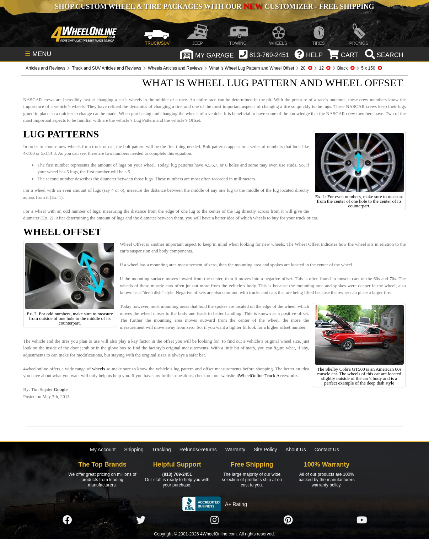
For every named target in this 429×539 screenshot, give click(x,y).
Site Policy (265, 449)
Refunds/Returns (198, 449)
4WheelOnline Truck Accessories (267, 375)
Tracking (161, 449)
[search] (383, 55)
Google (61, 389)
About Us (295, 449)
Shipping (134, 449)
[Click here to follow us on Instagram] (214, 520)
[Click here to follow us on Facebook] (67, 520)
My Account (103, 449)
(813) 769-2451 (177, 474)
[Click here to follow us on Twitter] (141, 520)
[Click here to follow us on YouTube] (362, 520)
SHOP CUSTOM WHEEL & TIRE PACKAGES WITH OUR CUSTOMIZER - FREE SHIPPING (214, 6)
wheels (98, 368)
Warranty (235, 449)
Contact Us (327, 449)
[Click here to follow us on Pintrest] (288, 520)
